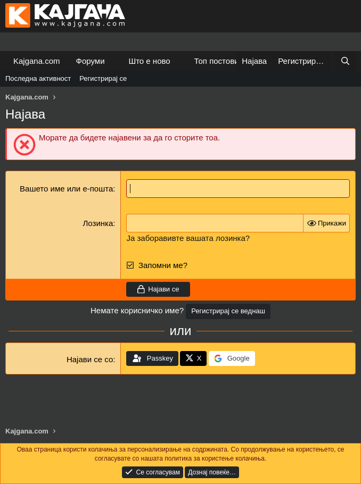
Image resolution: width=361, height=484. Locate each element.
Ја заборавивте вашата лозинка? (188, 238)
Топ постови (216, 60)
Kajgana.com (36, 60)
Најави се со (90, 359)
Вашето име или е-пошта (66, 188)
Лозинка (98, 223)
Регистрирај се (103, 78)
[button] (112, 61)
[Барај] (345, 61)
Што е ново (149, 60)
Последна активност (38, 78)
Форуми (90, 60)
